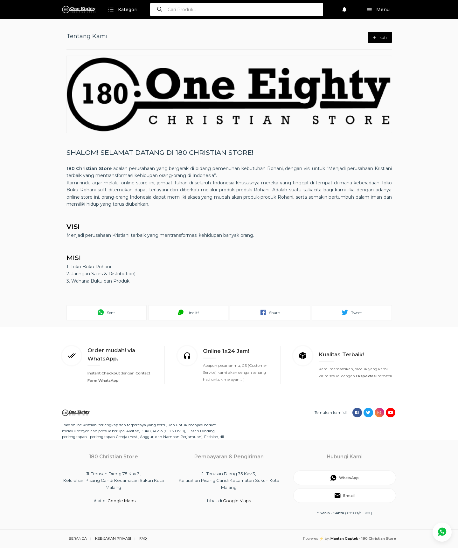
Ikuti (380, 37)
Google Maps (121, 500)
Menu (378, 9)
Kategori (122, 9)
